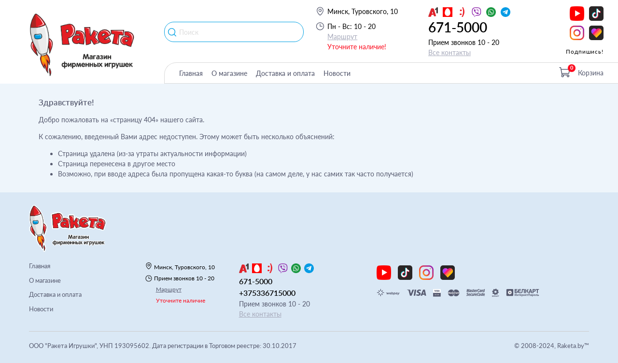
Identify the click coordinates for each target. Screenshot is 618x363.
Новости (337, 73)
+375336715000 (267, 292)
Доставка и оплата (285, 73)
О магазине (229, 73)
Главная (191, 73)
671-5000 (457, 27)
